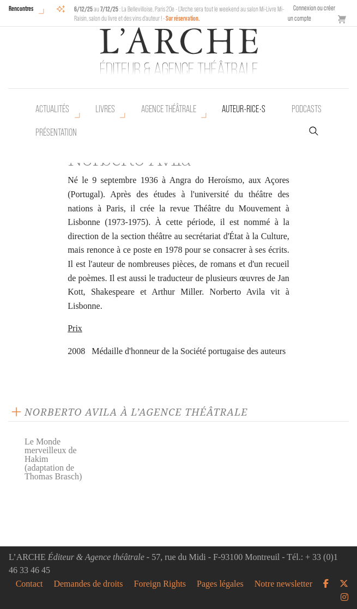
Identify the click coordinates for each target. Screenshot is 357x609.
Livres (105, 108)
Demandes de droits (88, 584)
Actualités (52, 108)
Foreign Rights (160, 584)
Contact (29, 584)
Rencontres (21, 8)
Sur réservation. (183, 18)
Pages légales (220, 584)
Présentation (56, 132)
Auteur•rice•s (243, 108)
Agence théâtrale (168, 108)
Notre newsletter (283, 584)
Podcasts (307, 108)
